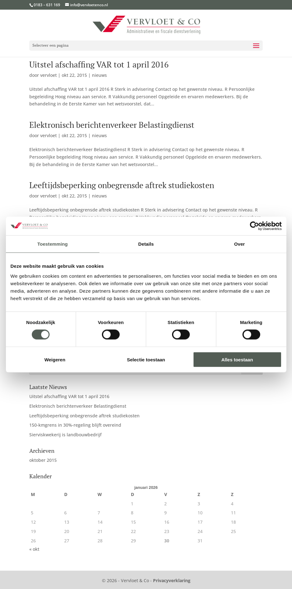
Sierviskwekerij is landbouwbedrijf (65, 435)
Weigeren (54, 359)
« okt (34, 549)
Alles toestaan (237, 359)
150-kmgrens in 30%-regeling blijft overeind (75, 425)
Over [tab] (239, 244)
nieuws (99, 75)
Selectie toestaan (146, 359)
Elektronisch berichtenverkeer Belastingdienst (111, 124)
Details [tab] (146, 244)
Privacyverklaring (171, 580)
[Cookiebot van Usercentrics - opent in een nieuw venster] (254, 226)
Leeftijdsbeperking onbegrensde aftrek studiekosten (121, 185)
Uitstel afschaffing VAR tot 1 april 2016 (99, 64)
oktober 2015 (43, 460)
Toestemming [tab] (52, 244)
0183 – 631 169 (47, 4)
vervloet (48, 75)
